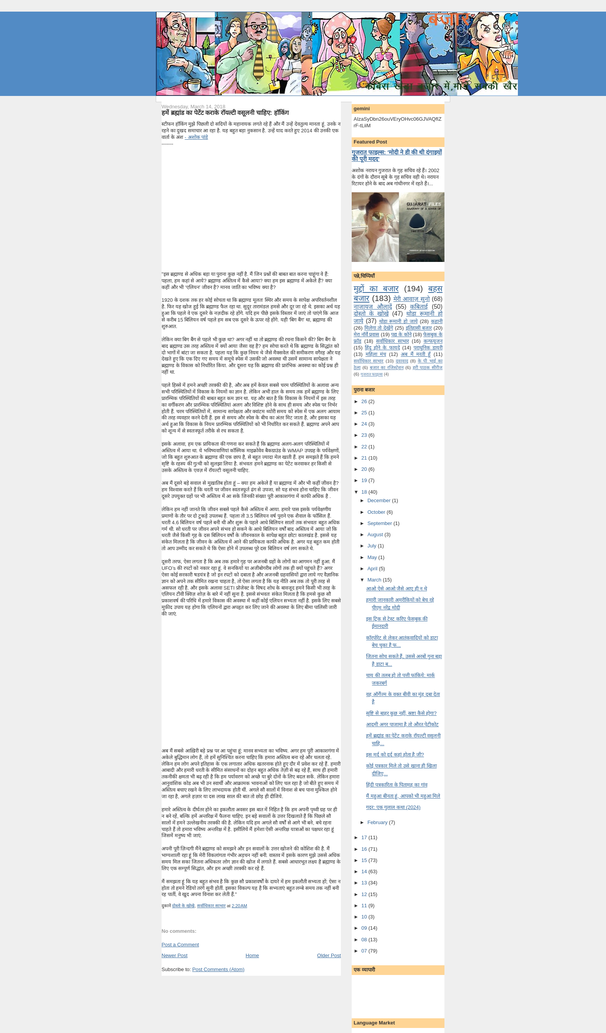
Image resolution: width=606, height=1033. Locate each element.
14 (364, 871)
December (380, 500)
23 (364, 435)
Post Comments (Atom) (218, 969)
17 (364, 837)
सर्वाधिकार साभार (211, 905)
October (377, 512)
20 (364, 469)
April (373, 568)
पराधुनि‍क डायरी (428, 348)
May (373, 557)
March (375, 580)
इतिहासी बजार (419, 328)
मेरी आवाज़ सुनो (411, 299)
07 (364, 951)
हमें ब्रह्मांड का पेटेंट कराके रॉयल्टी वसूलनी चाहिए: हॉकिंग (225, 112)
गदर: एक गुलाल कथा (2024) (393, 807)
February (378, 822)
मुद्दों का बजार (376, 288)
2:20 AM (239, 905)
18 (364, 492)
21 (364, 458)
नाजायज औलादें (373, 306)
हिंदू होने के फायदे (382, 348)
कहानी (437, 321)
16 (364, 849)
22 (364, 447)
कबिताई (419, 306)
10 (364, 917)
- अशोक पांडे (196, 137)
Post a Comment (180, 944)
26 (364, 401)
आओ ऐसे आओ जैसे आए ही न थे (396, 589)
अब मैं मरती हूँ (416, 354)
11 (364, 905)
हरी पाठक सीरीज (428, 367)
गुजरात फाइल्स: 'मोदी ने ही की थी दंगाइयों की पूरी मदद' (397, 155)
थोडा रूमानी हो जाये (398, 321)
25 (364, 413)
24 (364, 424)
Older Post (329, 955)
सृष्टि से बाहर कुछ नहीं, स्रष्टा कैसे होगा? (401, 713)
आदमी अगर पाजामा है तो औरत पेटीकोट (402, 724)
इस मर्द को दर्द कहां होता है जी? (395, 755)
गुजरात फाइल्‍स (372, 374)
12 (364, 894)
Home (252, 955)
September (380, 523)
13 (364, 883)
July (373, 546)
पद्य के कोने (401, 334)
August (376, 534)
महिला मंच (376, 354)
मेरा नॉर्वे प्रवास (366, 334)
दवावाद (402, 360)
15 (364, 860)
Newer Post (174, 955)
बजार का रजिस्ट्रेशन (386, 367)
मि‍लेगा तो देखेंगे (378, 328)
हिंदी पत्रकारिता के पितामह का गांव (396, 785)
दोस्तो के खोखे (183, 905)
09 (364, 928)
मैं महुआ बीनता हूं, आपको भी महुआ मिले (403, 796)
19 (364, 480)
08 (364, 939)
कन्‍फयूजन (433, 341)
